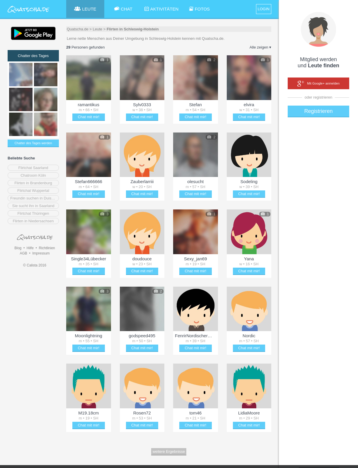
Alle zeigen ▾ (260, 47)
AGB (23, 253)
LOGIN (264, 9)
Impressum (41, 253)
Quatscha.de (77, 29)
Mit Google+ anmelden (318, 84)
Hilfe (30, 248)
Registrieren (318, 111)
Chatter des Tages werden (33, 143)
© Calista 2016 (34, 265)
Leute (98, 29)
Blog (17, 248)
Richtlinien (47, 248)
